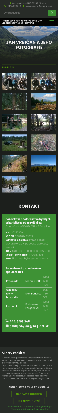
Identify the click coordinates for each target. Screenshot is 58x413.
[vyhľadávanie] (25, 13)
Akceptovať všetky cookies (29, 387)
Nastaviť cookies (29, 394)
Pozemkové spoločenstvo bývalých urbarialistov (22, 22)
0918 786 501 (45, 293)
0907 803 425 (46, 281)
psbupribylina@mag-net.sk (37, 6)
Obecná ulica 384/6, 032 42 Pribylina (28, 3)
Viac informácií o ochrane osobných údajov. (29, 406)
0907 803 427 (46, 306)
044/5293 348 (12, 6)
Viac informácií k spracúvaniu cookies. (29, 409)
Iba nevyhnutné (29, 401)
